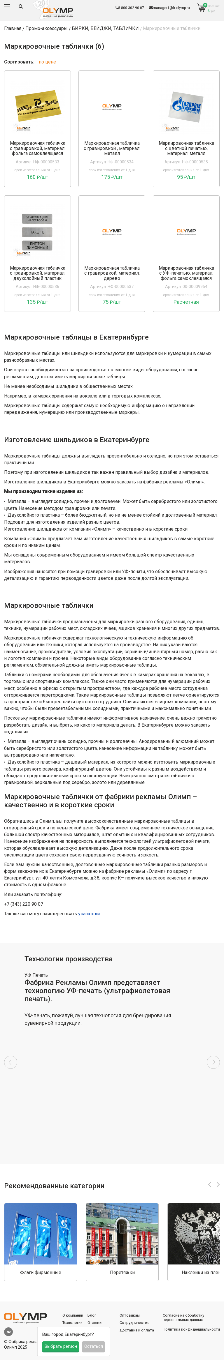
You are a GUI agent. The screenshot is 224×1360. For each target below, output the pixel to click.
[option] (112, 1062)
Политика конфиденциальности (191, 1329)
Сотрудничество (135, 1322)
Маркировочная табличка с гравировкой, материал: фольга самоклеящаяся (37, 148)
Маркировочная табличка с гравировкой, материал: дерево (112, 273)
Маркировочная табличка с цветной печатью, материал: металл (186, 148)
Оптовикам (130, 1315)
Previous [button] (10, 1062)
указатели (89, 913)
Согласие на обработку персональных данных (183, 1317)
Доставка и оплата (137, 1330)
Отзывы (95, 1322)
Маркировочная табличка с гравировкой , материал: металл (112, 148)
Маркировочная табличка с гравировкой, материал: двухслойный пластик (37, 273)
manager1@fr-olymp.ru (169, 8)
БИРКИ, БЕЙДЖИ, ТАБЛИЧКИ (105, 28)
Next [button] (213, 1062)
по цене (47, 62)
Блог (92, 1315)
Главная (12, 28)
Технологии (72, 1322)
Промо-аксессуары (46, 28)
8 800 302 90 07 (130, 8)
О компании (72, 1315)
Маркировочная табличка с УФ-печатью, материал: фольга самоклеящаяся (186, 273)
